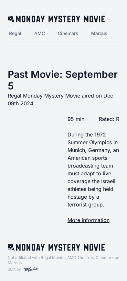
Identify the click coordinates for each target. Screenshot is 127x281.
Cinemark (68, 33)
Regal (15, 33)
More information (89, 220)
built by (23, 269)
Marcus (99, 33)
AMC (39, 33)
